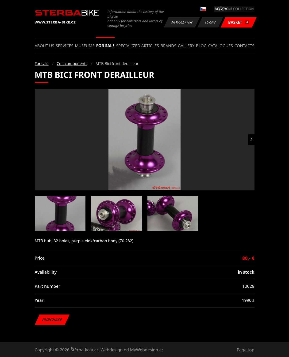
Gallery (186, 45)
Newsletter (181, 22)
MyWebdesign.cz (146, 350)
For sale (105, 45)
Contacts (244, 45)
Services (64, 45)
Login (210, 22)
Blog (201, 45)
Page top (245, 350)
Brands (168, 45)
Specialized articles (137, 45)
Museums (85, 45)
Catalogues (220, 45)
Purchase (52, 319)
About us (44, 45)
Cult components (72, 63)
